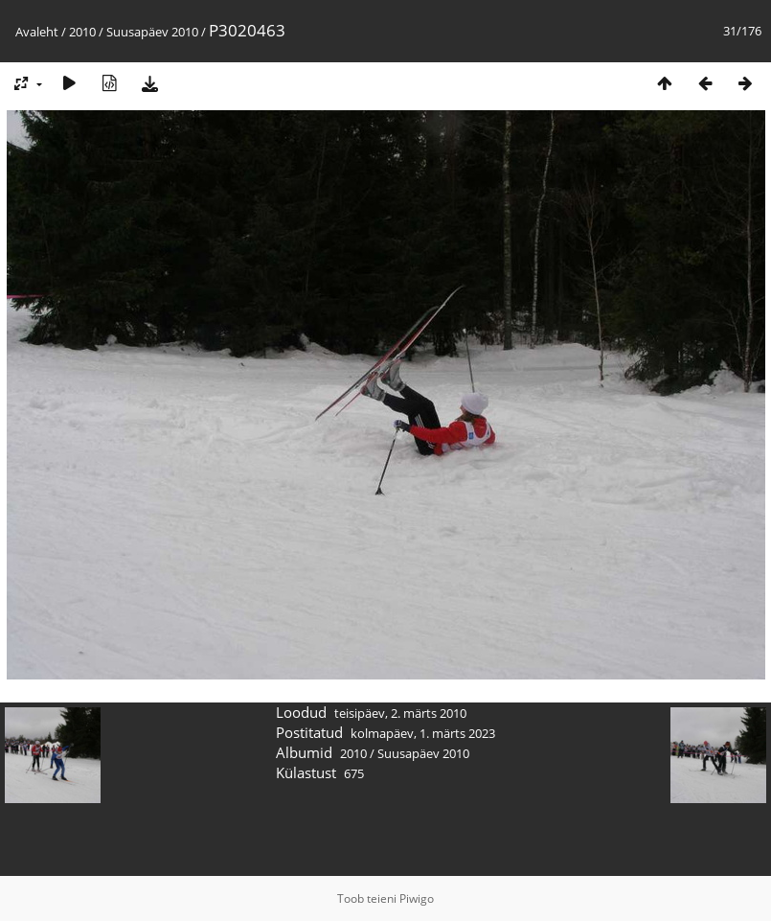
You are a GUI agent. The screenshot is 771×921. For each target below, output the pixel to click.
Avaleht (36, 31)
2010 (82, 31)
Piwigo (416, 898)
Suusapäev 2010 (152, 31)
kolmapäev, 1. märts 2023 (423, 733)
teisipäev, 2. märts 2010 (400, 713)
